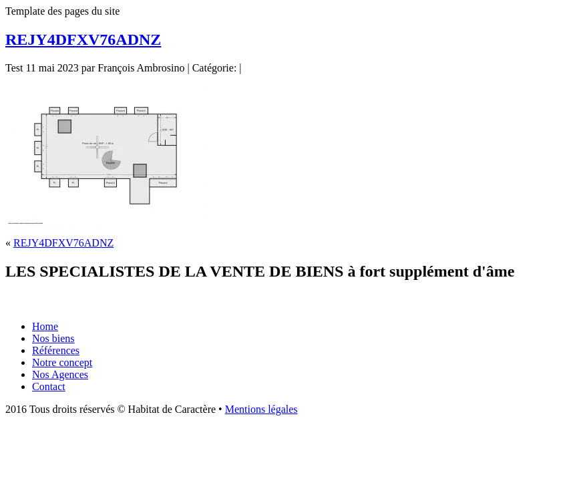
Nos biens (53, 338)
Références (55, 350)
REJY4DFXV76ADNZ (83, 39)
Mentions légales (261, 409)
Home (45, 326)
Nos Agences (60, 374)
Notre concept (62, 362)
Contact (48, 386)
